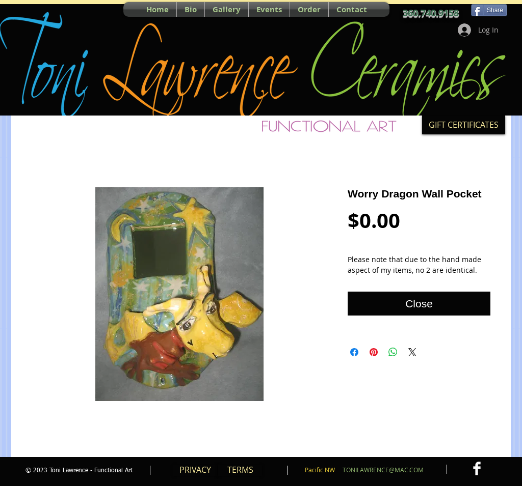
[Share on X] (412, 352)
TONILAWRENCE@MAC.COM (383, 470)
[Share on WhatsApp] (393, 352)
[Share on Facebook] (354, 352)
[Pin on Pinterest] (374, 352)
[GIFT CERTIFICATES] (463, 125)
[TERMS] (240, 470)
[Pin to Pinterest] (31, 9)
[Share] (489, 10)
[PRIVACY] (195, 470)
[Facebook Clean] (477, 468)
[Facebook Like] (69, 9)
